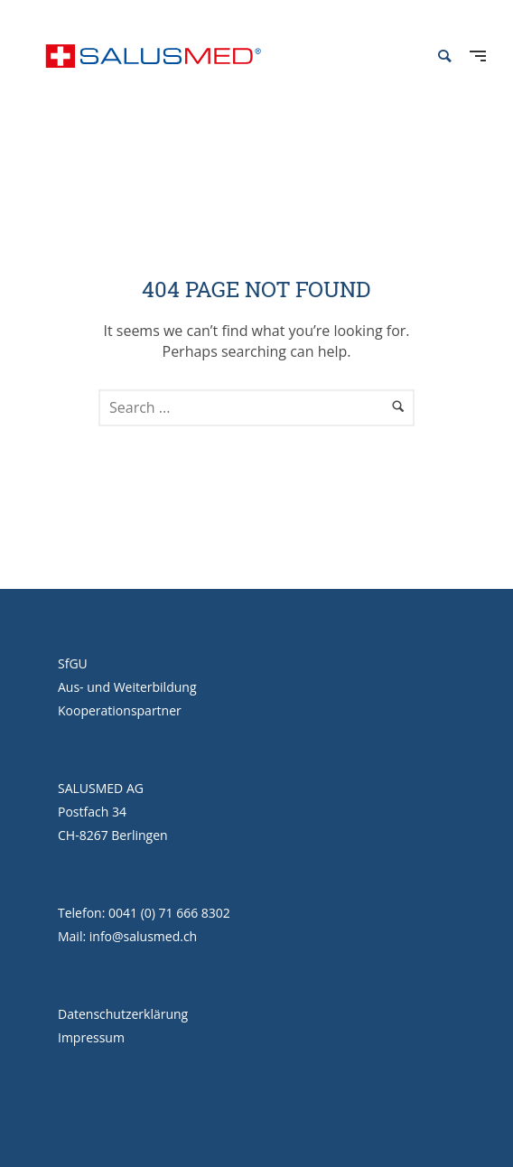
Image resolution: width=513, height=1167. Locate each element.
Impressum (91, 1037)
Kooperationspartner (120, 710)
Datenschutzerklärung (123, 1013)
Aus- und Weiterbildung (127, 687)
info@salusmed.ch (143, 936)
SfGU (73, 663)
